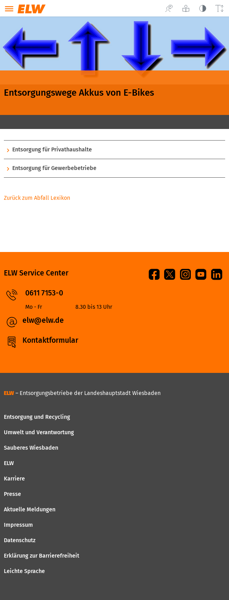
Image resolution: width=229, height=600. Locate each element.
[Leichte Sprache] (185, 8)
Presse (12, 494)
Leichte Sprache (24, 571)
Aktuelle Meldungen (29, 509)
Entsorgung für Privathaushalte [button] (52, 149)
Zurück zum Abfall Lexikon (37, 198)
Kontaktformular (50, 340)
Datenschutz (19, 540)
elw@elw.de (43, 320)
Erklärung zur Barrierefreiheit (41, 555)
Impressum (18, 524)
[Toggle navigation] (9, 9)
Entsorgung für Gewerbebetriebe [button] (54, 168)
